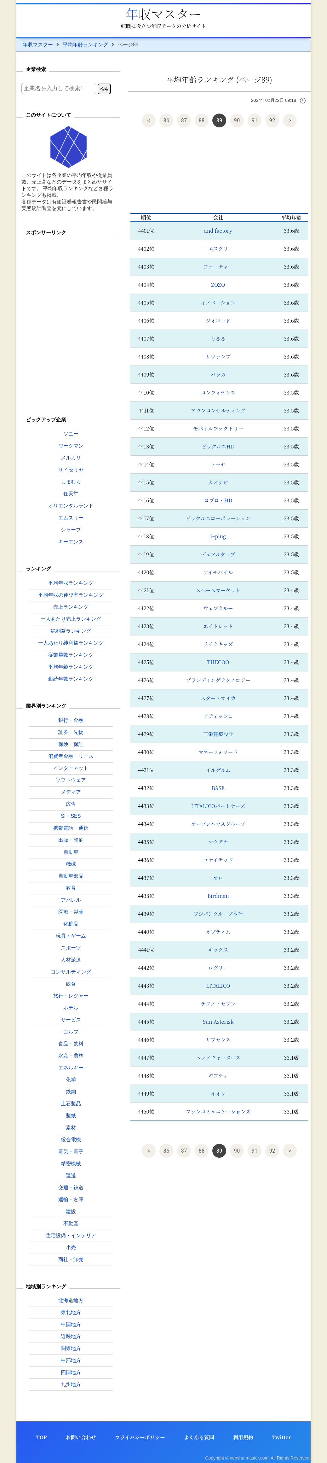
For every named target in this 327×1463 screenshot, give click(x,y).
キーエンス (70, 541)
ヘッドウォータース (218, 1057)
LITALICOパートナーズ (218, 806)
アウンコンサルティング (218, 410)
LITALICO (218, 985)
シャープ (71, 529)
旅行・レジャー (71, 995)
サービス (71, 1019)
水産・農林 (70, 1055)
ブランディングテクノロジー (218, 680)
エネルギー (70, 1067)
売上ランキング (71, 607)
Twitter (281, 1437)
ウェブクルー (218, 608)
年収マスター (163, 13)
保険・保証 (70, 744)
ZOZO (218, 284)
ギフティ (218, 1075)
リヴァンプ (218, 356)
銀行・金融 (70, 720)
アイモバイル (218, 572)
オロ (218, 877)
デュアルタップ (218, 554)
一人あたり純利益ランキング (71, 643)
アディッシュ (218, 716)
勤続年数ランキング (71, 679)
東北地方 (71, 1312)
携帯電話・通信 (71, 828)
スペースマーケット (218, 590)
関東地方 (71, 1348)
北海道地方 (70, 1300)
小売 (71, 1247)
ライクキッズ (218, 644)
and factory (218, 230)
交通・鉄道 (70, 1187)
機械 (71, 864)
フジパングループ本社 (218, 913)
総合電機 (71, 1139)
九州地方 (71, 1384)
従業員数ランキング (71, 655)
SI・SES (71, 816)
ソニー (70, 433)
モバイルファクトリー (218, 428)
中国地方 (71, 1324)
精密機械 (71, 1163)
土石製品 (71, 1103)
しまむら (71, 481)
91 (255, 120)
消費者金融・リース (71, 756)
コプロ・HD (218, 500)
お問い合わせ (81, 1437)
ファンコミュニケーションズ (218, 1111)
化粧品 (70, 924)
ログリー (218, 967)
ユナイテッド (218, 859)
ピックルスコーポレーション (218, 518)
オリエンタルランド (71, 505)
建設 (71, 1211)
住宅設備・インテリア (71, 1235)
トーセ (218, 464)
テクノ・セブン (218, 1003)
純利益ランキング (71, 631)
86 (166, 120)
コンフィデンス (218, 392)
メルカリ (71, 457)
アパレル (71, 900)
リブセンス (218, 1039)
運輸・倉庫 (70, 1199)
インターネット (71, 768)
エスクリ (218, 248)
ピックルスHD (218, 446)
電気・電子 (70, 1151)
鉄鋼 (71, 1091)
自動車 (70, 852)
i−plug (218, 536)
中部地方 (71, 1360)
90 (237, 120)
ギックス (218, 949)
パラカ (218, 374)
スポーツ (71, 948)
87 (184, 120)
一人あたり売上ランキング (71, 619)
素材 (71, 1127)
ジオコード (218, 320)
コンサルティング (71, 971)
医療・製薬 (70, 912)
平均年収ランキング (71, 583)
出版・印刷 (70, 840)
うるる (218, 338)
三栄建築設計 (218, 734)
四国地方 (71, 1372)
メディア (71, 792)
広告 (71, 804)
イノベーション (218, 302)
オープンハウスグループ (218, 824)
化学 (71, 1079)
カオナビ (218, 482)
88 (202, 120)
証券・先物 (70, 732)
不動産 (70, 1223)
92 (272, 120)
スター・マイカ (218, 698)
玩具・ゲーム (71, 936)
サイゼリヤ (70, 469)
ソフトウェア (71, 780)
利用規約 (243, 1437)
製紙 (71, 1115)
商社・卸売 (70, 1259)
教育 (71, 888)
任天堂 (70, 493)
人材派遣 (71, 960)
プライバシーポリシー (140, 1437)
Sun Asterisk (218, 1021)
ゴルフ (70, 1031)
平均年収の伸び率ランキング (71, 595)
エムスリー (70, 517)
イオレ (218, 1093)
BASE (218, 788)
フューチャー (218, 266)
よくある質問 (199, 1437)
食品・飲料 (70, 1043)
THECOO (218, 662)
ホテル (70, 1007)
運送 (71, 1175)
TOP (41, 1437)
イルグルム (218, 770)
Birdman (218, 895)
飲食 (71, 983)
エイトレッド (218, 626)
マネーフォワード (218, 752)
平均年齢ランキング (85, 44)
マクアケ (218, 842)
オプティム (218, 931)
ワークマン (70, 445)
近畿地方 (71, 1336)
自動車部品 (70, 876)
